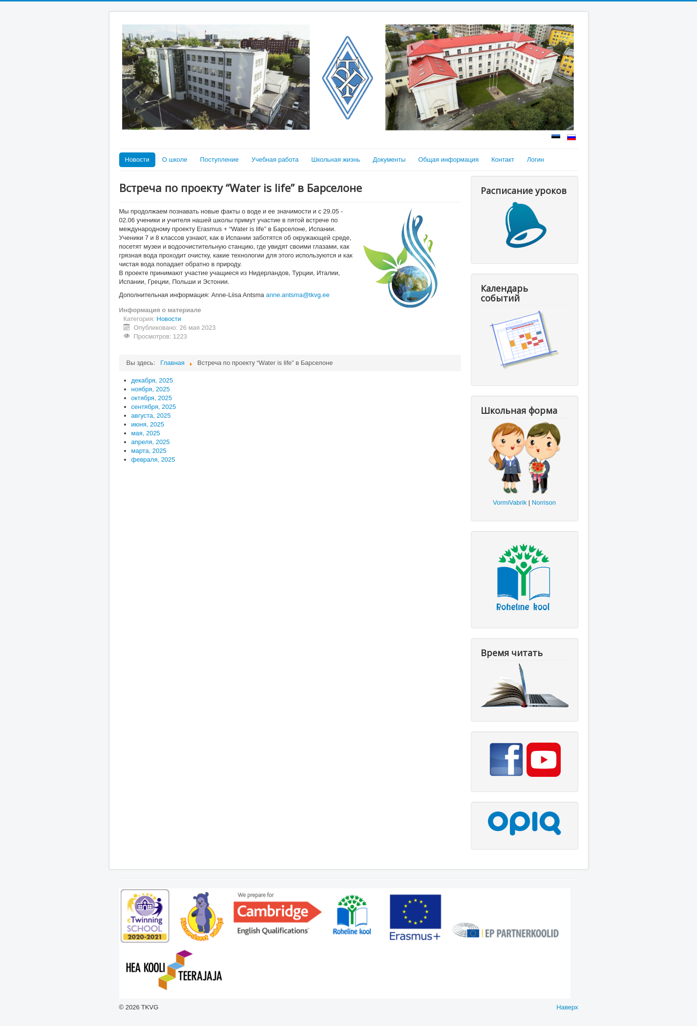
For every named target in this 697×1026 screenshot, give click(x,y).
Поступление (219, 159)
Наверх (567, 1007)
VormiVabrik (510, 502)
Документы (389, 159)
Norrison (544, 502)
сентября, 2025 (153, 406)
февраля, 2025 (153, 459)
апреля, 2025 (150, 442)
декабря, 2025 (152, 380)
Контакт (502, 159)
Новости (137, 159)
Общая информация (448, 159)
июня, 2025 (147, 424)
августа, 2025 (151, 415)
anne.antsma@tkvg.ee (297, 295)
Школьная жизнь (335, 159)
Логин (535, 159)
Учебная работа (275, 159)
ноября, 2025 (150, 389)
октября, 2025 (151, 398)
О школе (175, 159)
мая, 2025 (145, 433)
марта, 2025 (149, 450)
